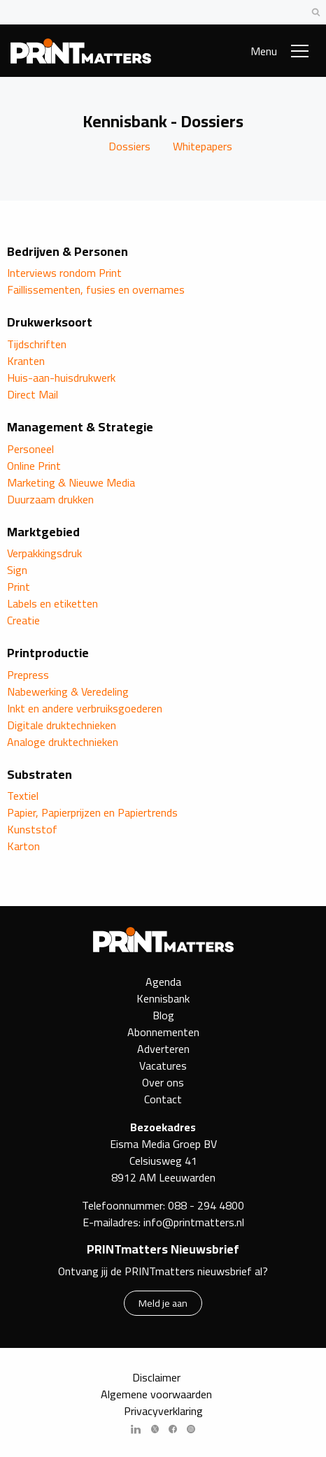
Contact (163, 1099)
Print (18, 586)
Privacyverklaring (163, 1410)
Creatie (23, 620)
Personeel (30, 448)
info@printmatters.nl (193, 1222)
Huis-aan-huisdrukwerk (61, 377)
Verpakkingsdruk (44, 553)
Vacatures (163, 1065)
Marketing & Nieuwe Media (71, 482)
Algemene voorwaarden (156, 1394)
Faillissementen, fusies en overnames (96, 289)
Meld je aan (163, 1302)
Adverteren (163, 1048)
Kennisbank (163, 998)
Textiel (22, 795)
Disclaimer (156, 1377)
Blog (163, 1015)
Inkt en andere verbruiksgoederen (84, 708)
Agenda (163, 981)
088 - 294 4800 (206, 1205)
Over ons (163, 1082)
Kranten (26, 360)
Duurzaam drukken (50, 499)
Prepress (28, 674)
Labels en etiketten (52, 603)
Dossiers (129, 146)
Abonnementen (163, 1031)
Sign (17, 569)
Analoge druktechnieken (62, 741)
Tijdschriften (36, 343)
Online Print (34, 465)
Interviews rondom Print (64, 272)
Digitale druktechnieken (61, 725)
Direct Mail (32, 394)
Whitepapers (202, 146)
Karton (23, 845)
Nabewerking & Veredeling (68, 691)
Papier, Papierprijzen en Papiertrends (92, 812)
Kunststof (32, 829)
